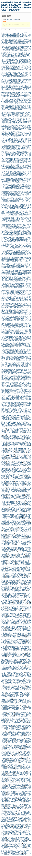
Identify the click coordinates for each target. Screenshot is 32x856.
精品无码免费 (11, 208)
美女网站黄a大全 (17, 290)
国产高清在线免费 (4, 200)
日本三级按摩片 (5, 596)
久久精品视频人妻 (24, 317)
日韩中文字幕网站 (24, 509)
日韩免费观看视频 (5, 517)
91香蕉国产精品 (23, 342)
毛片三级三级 (17, 188)
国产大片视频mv (12, 121)
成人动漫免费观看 (23, 546)
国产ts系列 (21, 764)
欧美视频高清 (18, 712)
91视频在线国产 (21, 492)
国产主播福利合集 (11, 437)
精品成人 (14, 695)
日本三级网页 (12, 333)
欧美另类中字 (12, 248)
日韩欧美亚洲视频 (19, 135)
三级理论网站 (15, 96)
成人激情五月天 (22, 179)
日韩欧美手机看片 (13, 525)
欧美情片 (17, 518)
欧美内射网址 (10, 286)
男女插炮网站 (25, 121)
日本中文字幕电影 (14, 521)
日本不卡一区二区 (22, 245)
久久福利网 (17, 698)
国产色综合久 (18, 487)
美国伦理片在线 (15, 245)
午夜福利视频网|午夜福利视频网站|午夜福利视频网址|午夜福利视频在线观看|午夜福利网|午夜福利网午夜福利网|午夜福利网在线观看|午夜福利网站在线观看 (16, 415)
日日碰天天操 (21, 225)
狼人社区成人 (22, 192)
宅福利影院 (20, 843)
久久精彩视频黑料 (15, 318)
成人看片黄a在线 (18, 587)
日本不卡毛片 (18, 244)
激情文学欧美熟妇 (15, 633)
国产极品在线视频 (9, 452)
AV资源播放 (10, 679)
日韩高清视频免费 (21, 511)
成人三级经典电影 (24, 294)
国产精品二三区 (18, 43)
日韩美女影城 (24, 299)
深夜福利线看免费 (17, 603)
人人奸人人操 (3, 350)
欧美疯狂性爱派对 (21, 508)
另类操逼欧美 (20, 54)
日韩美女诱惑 (18, 681)
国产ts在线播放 (7, 127)
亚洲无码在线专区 (6, 306)
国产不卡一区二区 (15, 604)
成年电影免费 (16, 34)
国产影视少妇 (15, 463)
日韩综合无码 (18, 48)
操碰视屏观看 (19, 353)
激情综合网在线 (16, 538)
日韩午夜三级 (26, 172)
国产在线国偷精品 (13, 102)
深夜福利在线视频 (8, 588)
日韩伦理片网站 (24, 442)
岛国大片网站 (7, 36)
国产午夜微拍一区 (7, 604)
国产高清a (28, 579)
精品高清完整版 (9, 313)
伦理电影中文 (15, 469)
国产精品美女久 (26, 748)
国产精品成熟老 (21, 613)
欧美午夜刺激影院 (19, 727)
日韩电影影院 (14, 838)
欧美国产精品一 (27, 223)
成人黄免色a (8, 518)
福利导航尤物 (28, 243)
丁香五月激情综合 (21, 279)
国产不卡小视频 (6, 666)
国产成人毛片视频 (21, 529)
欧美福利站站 (26, 227)
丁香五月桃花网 (5, 155)
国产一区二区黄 (25, 429)
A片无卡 (3, 601)
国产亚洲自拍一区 (23, 648)
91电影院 (28, 570)
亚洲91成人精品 (5, 186)
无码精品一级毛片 (14, 127)
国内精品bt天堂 (9, 87)
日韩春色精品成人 (6, 438)
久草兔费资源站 (11, 718)
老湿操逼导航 (25, 819)
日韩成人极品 (12, 285)
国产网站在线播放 (6, 138)
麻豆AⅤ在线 (27, 654)
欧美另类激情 (8, 120)
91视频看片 (23, 794)
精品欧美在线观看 (17, 745)
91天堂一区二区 (26, 254)
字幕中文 (4, 515)
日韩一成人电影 (15, 199)
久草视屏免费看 (8, 491)
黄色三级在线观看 (10, 173)
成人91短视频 (12, 853)
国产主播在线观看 (18, 438)
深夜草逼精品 (17, 722)
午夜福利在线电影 (15, 42)
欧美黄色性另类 (24, 92)
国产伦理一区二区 (23, 774)
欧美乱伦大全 (21, 583)
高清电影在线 (7, 628)
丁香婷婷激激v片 (17, 246)
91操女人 (7, 564)
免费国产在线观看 (12, 224)
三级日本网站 (18, 141)
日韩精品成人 (4, 504)
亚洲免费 (23, 563)
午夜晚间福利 (7, 353)
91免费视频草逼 (12, 167)
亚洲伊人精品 (25, 301)
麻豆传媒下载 (28, 306)
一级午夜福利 (25, 165)
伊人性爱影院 (19, 544)
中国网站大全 (21, 274)
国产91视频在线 (16, 207)
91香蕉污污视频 (6, 351)
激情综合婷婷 (5, 235)
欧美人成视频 (23, 226)
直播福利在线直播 (26, 628)
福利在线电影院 (20, 368)
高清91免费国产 (5, 314)
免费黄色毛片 (12, 289)
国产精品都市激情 (15, 120)
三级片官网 (8, 695)
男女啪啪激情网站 (8, 212)
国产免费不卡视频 (6, 287)
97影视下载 (11, 517)
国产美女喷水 (27, 850)
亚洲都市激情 (3, 773)
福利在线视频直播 (22, 40)
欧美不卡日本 (24, 451)
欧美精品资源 (16, 316)
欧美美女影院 (24, 496)
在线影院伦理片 (15, 709)
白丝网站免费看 (16, 153)
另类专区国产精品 (9, 358)
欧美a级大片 (17, 533)
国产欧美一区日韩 (19, 340)
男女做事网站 (3, 742)
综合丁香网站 (19, 41)
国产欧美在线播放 (24, 156)
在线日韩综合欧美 (11, 360)
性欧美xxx (10, 655)
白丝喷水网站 (18, 669)
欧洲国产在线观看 (24, 364)
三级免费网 (20, 837)
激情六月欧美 (3, 101)
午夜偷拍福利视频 (15, 546)
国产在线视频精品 (14, 444)
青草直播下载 (17, 73)
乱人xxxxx (18, 652)
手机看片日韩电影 (22, 521)
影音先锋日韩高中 (20, 738)
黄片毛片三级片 (21, 731)
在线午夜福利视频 (15, 93)
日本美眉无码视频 (17, 299)
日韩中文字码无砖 (22, 154)
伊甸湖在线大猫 (13, 162)
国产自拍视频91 (19, 557)
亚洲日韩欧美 (25, 729)
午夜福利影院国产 (18, 478)
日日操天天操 (17, 515)
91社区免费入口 (13, 616)
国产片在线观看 (6, 635)
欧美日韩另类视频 (22, 177)
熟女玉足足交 (16, 475)
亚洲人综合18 (11, 722)
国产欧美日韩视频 (6, 349)
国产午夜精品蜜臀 (20, 678)
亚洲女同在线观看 (23, 161)
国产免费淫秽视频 (12, 312)
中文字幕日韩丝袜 (22, 171)
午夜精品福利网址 (9, 745)
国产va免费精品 (16, 123)
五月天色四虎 (16, 78)
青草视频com (9, 808)
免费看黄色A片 (9, 156)
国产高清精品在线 (21, 500)
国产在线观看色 (11, 768)
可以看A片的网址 (18, 68)
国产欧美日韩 (18, 333)
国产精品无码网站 (11, 468)
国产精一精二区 (5, 103)
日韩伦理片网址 (20, 825)
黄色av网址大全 (26, 162)
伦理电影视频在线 (15, 600)
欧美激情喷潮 (23, 264)
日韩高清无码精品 (17, 639)
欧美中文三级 (19, 370)
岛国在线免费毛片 (8, 323)
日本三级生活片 (17, 765)
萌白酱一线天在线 (27, 274)
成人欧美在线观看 (26, 725)
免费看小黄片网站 (8, 815)
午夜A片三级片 (7, 790)
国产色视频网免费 (12, 108)
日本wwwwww (16, 445)
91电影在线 (3, 826)
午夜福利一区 (21, 190)
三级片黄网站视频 (10, 310)
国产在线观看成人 (7, 324)
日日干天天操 (19, 232)
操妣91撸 (4, 602)
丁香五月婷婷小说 (21, 234)
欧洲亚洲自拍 (12, 180)
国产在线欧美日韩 (26, 265)
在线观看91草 (19, 472)
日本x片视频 (9, 509)
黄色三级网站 (5, 786)
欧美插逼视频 (7, 616)
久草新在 (21, 475)
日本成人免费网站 (16, 458)
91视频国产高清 (26, 50)
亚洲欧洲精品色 (27, 190)
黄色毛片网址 (22, 140)
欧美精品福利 (11, 329)
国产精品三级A (13, 549)
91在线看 (11, 732)
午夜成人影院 (28, 276)
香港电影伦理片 (16, 47)
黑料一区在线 (12, 111)
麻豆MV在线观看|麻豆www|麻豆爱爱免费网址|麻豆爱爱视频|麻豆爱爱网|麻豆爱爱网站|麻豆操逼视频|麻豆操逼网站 (16, 396)
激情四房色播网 (17, 98)
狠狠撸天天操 (15, 608)
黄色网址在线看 (17, 325)
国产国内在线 (11, 205)
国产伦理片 (16, 736)
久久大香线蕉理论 (19, 89)
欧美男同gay (9, 461)
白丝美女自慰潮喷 (16, 151)
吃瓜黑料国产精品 (9, 123)
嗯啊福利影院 (8, 818)
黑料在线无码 (5, 204)
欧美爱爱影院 (11, 126)
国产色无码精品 (28, 660)
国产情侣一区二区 (23, 779)
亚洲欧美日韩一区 (26, 148)
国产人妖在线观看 (19, 237)
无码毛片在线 (7, 260)
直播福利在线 (15, 267)
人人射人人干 (23, 621)
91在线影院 (17, 718)
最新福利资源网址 (9, 136)
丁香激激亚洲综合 (10, 55)
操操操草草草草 (16, 131)
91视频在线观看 (9, 811)
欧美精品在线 (4, 160)
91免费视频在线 (13, 500)
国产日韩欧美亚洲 (22, 316)
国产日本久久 (26, 237)
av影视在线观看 (8, 344)
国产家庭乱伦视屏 (8, 672)
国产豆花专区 (22, 251)
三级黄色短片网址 (23, 709)
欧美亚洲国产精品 (22, 286)
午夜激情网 (3, 612)
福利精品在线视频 (11, 141)
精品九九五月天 (23, 109)
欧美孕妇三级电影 (27, 155)
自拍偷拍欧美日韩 (27, 531)
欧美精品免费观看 (14, 646)
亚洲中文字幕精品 (5, 128)
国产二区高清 (3, 548)
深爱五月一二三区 (10, 799)
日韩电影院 (21, 740)
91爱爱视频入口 (14, 274)
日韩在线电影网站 (6, 549)
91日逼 (28, 840)
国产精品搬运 (4, 647)
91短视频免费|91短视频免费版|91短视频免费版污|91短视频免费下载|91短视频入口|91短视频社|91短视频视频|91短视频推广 (16, 424)
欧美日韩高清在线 (7, 113)
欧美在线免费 (21, 132)
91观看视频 (13, 649)
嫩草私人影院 (9, 593)
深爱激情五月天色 (11, 821)
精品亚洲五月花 (8, 93)
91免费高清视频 (9, 168)
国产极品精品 (15, 311)
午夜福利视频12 (15, 251)
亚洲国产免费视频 (21, 706)
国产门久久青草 (16, 238)
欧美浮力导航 (9, 492)
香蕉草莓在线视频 (19, 768)
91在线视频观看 (24, 567)
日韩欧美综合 (18, 220)
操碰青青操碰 (18, 114)
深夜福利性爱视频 (27, 100)
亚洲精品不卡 (9, 854)
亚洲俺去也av (14, 551)
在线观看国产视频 (25, 167)
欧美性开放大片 (12, 220)
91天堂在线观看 (27, 324)
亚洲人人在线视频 (6, 292)
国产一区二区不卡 (5, 317)
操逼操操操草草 (28, 330)
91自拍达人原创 (23, 823)
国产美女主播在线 (27, 132)
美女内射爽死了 (16, 833)
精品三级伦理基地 (7, 253)
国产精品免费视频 (16, 365)
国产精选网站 (17, 294)
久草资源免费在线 (26, 448)
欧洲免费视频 (10, 79)
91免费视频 (7, 601)
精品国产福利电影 (22, 105)
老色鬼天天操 (25, 158)
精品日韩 (7, 495)
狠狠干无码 (26, 813)
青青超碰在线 (18, 670)
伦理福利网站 (4, 135)
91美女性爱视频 (27, 206)
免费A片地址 (26, 525)
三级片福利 (23, 465)
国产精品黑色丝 (23, 347)
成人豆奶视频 (26, 844)
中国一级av (23, 536)
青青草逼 (29, 690)
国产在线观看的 (4, 78)
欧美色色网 (27, 635)
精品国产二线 (9, 199)
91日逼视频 (17, 656)
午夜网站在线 (14, 56)
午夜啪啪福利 (17, 707)
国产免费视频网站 (4, 114)
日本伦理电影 (17, 563)
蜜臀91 (23, 785)
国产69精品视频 (25, 178)
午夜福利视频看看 (10, 777)
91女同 (29, 713)
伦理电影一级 (10, 338)
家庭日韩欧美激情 (14, 613)
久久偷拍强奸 (13, 100)
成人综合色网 (14, 324)
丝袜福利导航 (13, 366)
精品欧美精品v (28, 726)
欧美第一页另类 (4, 177)
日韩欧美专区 (9, 465)
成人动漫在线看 (8, 115)
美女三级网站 (17, 319)
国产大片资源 (6, 265)
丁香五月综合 (14, 326)
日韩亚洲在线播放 (9, 662)
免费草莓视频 (12, 729)
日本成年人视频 (23, 632)
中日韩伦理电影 (15, 332)
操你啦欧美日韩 (15, 848)
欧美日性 (11, 632)
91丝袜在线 (27, 698)
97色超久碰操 (25, 661)
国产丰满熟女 (22, 281)
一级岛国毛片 (27, 175)
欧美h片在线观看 (4, 237)
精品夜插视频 (21, 357)
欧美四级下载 (3, 364)
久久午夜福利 (12, 59)
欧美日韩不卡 (27, 764)
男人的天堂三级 (18, 86)
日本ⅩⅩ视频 (25, 430)
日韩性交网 (5, 716)
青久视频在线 (23, 63)
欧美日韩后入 (18, 442)
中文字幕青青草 (10, 550)
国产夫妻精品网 (13, 72)
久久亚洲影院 (17, 329)
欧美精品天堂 (28, 283)
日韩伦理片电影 (10, 264)
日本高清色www (17, 535)
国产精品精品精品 (22, 107)
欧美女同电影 (8, 663)
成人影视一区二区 (7, 132)
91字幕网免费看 (8, 90)
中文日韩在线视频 (9, 527)
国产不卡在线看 (16, 632)
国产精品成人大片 (19, 488)
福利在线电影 (19, 62)
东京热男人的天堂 (23, 689)
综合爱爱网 (27, 432)
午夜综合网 (7, 841)
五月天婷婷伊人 (20, 324)
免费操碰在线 (9, 96)
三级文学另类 (26, 674)
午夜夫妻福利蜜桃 (27, 517)
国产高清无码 (25, 720)
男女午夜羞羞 (7, 263)
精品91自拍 (3, 518)
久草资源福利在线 (20, 735)
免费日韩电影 (26, 640)
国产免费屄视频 (26, 366)
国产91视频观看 (23, 79)
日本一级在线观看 (18, 780)
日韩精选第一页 (5, 520)
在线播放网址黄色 (14, 760)
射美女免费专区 (16, 688)
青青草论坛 (14, 492)
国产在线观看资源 (19, 614)
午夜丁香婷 (17, 556)
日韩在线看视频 (13, 516)
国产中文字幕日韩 (13, 359)
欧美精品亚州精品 (27, 60)
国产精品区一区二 (16, 221)
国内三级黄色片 (6, 557)
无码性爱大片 (26, 841)
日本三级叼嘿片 (11, 681)
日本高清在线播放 (16, 344)
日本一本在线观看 (4, 145)
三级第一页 (23, 570)
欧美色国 (21, 436)
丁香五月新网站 (18, 785)
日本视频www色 (27, 477)
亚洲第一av (13, 850)
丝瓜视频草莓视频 (13, 586)
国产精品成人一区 (22, 362)
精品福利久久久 (19, 149)
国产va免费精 (17, 490)
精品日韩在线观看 (8, 653)
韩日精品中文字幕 (17, 147)
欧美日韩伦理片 (27, 139)
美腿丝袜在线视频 (8, 757)
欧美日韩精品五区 (7, 537)
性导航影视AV (24, 711)
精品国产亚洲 (16, 363)
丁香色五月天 (13, 165)
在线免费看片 (16, 676)
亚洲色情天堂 (17, 126)
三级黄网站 (19, 643)
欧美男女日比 (19, 297)
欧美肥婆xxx (27, 613)
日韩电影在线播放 (21, 330)
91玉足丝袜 (22, 834)
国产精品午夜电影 (10, 101)
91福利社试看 (13, 797)
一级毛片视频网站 (12, 716)
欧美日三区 (24, 438)
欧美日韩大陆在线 (4, 813)
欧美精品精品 (22, 205)
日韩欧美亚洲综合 (4, 632)
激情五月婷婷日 (15, 291)
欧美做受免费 (25, 626)
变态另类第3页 (9, 116)
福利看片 (3, 495)
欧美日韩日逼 (18, 661)
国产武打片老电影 (4, 346)
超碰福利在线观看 (23, 228)
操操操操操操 (6, 285)
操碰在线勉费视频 (24, 87)
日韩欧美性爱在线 (27, 608)
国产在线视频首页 (20, 575)
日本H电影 (21, 444)
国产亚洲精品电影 (19, 160)
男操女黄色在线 (13, 187)
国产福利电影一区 (5, 41)
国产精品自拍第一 (11, 785)
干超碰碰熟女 (13, 178)
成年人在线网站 (22, 142)
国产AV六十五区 (9, 231)
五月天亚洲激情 (12, 711)
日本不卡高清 (6, 807)
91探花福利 (6, 508)
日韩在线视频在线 (11, 814)
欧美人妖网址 (9, 52)
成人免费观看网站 (27, 772)
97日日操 (24, 590)
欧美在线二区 (10, 660)
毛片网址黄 (6, 622)
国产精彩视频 (14, 640)
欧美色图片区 (13, 507)
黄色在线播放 (10, 226)
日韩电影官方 (13, 570)
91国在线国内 (13, 725)
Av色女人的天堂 (16, 219)
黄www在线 (8, 576)
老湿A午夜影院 (27, 805)
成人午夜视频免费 (5, 853)
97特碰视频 (14, 612)
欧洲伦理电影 (23, 566)
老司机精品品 (19, 824)
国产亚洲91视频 (7, 551)
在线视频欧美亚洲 (20, 337)
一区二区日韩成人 (22, 845)
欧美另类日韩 (8, 95)
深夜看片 (15, 726)
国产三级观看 (15, 247)
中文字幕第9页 (16, 281)
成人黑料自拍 (5, 246)
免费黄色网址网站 (24, 718)
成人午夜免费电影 (18, 627)
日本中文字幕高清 (17, 256)
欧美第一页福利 (16, 313)
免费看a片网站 (6, 613)
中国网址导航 (28, 461)
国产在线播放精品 (19, 289)
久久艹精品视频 (25, 256)
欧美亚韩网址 (4, 131)
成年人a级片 (22, 798)
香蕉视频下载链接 (5, 50)
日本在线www (4, 701)
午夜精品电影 (24, 580)
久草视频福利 (25, 627)
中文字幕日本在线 (14, 260)
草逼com (10, 781)
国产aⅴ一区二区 (4, 83)
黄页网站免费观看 (14, 88)
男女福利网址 (12, 669)
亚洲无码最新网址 (16, 690)
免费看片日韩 (5, 343)
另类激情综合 (19, 167)
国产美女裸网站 (22, 296)
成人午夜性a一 (5, 707)
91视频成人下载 (4, 188)
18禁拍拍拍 (13, 529)
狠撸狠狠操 (23, 712)
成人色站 (17, 568)
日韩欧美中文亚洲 (7, 640)
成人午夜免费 (27, 449)
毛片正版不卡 (8, 812)
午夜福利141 (28, 484)
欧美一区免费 (15, 212)
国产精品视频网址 (27, 617)
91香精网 (13, 542)
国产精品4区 (27, 492)
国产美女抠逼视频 (25, 765)
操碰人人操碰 (13, 595)
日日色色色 (9, 463)
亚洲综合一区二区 (16, 303)
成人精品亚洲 (12, 596)
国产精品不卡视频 (9, 34)
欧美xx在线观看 (16, 358)
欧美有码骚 (21, 469)
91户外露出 (23, 745)
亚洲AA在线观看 (17, 713)
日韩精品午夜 (15, 225)
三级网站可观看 (5, 694)
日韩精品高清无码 (26, 331)
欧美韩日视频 (20, 50)
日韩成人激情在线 (4, 729)
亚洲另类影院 (12, 455)
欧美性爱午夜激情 (22, 612)
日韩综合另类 (6, 85)
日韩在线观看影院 (23, 591)
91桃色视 (12, 487)
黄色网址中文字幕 (9, 238)
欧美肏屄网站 (19, 165)
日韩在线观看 (18, 322)
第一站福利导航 (4, 554)
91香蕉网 (21, 696)
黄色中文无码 (9, 476)
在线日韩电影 (11, 319)
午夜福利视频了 (16, 636)
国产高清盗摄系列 (21, 778)
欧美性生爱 (5, 771)
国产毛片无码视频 (15, 734)
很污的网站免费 (17, 264)
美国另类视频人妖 (23, 151)
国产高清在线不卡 (4, 193)
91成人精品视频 (19, 462)
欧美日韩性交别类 (4, 81)
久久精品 (22, 815)
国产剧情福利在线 (25, 86)
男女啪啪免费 (23, 213)
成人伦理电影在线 (11, 568)
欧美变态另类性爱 (9, 650)
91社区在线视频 (17, 747)
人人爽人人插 (21, 96)
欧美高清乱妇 (16, 217)
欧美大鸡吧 (29, 683)
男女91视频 (22, 808)
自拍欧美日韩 (14, 122)
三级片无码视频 (4, 848)
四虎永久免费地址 (21, 680)
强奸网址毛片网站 (4, 558)
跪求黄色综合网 (9, 482)
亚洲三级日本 (8, 683)
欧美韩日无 (21, 608)
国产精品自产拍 (28, 600)
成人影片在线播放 (23, 303)
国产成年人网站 (24, 814)
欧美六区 (24, 472)
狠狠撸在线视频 (8, 250)
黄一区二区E (4, 609)
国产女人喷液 (27, 233)
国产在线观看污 (8, 129)
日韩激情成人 (27, 607)
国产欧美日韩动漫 (27, 464)
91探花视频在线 (23, 329)
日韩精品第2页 (19, 300)
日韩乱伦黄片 (9, 612)
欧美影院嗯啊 (11, 39)
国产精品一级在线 (13, 279)
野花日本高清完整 (7, 477)
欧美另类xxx (17, 467)
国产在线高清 (26, 368)
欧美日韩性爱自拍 (23, 606)
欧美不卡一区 (10, 553)
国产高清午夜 (4, 360)
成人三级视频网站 (7, 154)
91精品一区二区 (10, 448)
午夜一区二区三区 (20, 235)
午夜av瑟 (18, 851)
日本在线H (7, 780)
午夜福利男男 (10, 53)
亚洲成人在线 (13, 575)
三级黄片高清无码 (26, 530)
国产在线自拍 (16, 107)
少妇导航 (7, 680)
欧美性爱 (12, 780)
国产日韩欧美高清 (16, 250)
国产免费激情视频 (22, 431)
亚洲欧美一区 (10, 759)
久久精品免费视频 (26, 145)
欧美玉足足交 (7, 481)
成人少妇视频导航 (21, 80)
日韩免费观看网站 (20, 204)
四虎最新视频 (25, 56)
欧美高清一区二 (11, 278)
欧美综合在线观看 (4, 224)
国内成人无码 (16, 164)
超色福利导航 (26, 212)
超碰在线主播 (28, 575)
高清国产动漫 (18, 558)
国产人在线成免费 (16, 323)
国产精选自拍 (23, 214)
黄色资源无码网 (27, 345)
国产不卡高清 (3, 463)
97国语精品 (19, 725)
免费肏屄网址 (14, 90)
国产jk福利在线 (25, 174)
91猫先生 (19, 570)
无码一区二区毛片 (14, 601)
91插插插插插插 (26, 564)
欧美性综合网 (11, 343)
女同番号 (25, 507)
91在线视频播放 (8, 296)
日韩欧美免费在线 (10, 590)
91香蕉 (17, 554)
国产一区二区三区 (11, 554)
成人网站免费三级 (18, 626)
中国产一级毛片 (16, 795)
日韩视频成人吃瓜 (17, 794)
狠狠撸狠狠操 (9, 332)
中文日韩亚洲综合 (26, 478)
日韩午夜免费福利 (20, 635)
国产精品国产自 (12, 337)
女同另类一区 (6, 223)
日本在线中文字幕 (12, 428)
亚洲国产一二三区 (26, 702)
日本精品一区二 (21, 804)
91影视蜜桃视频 (23, 483)
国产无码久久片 (13, 330)
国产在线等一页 (4, 442)
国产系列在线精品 (10, 371)
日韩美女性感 (5, 678)
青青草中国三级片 (27, 673)
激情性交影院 (8, 122)
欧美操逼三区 (23, 219)
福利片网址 (9, 792)
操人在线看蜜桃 (11, 556)
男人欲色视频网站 (12, 191)
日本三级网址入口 (10, 764)
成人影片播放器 (9, 648)
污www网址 (17, 752)
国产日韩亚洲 (25, 248)
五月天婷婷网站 (5, 99)
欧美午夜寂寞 (23, 721)
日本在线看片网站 (20, 741)
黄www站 (25, 587)
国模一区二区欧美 (8, 211)
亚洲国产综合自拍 (18, 448)
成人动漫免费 (7, 501)
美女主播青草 (17, 630)
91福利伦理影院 (25, 459)
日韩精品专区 (28, 495)
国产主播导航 (26, 94)
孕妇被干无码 (12, 544)
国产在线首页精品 (4, 205)
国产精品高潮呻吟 (23, 831)
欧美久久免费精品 (8, 365)
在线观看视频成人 (24, 467)
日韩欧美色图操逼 (17, 55)
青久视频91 (19, 446)
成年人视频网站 (7, 230)
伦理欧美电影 (13, 62)
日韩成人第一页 (13, 531)
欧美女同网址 (7, 298)
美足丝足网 (7, 443)
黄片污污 (11, 830)
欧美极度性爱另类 (17, 662)
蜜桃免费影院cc (24, 118)
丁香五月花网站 (23, 101)
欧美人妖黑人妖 (12, 351)
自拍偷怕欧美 (14, 742)
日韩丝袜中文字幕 (10, 256)
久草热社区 (27, 616)
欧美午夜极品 (3, 192)
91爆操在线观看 (15, 142)
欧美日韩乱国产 (8, 293)
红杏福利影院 (13, 304)
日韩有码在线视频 (22, 771)
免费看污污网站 (26, 649)
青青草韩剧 (17, 615)
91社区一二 (15, 482)
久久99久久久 (21, 790)
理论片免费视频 (10, 609)
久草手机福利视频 (27, 557)
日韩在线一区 (15, 52)
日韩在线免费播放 (12, 149)
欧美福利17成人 (11, 214)
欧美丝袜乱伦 (22, 350)
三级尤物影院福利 (22, 291)
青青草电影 (11, 698)
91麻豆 (15, 843)
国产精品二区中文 (23, 344)
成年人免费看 (12, 472)
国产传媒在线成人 (25, 782)
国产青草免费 (14, 301)
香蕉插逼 (10, 848)
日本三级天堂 (9, 228)
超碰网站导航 (7, 100)
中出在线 (18, 510)
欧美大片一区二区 (13, 680)
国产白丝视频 (4, 141)
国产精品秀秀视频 (13, 169)
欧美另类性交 (6, 497)
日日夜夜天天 (17, 205)
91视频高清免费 (4, 755)
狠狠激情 (17, 715)
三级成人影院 (20, 292)
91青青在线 (21, 699)
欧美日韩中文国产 (26, 224)
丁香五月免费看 (6, 575)
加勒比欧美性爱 (5, 65)
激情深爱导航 (28, 52)
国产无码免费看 (9, 362)
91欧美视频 (9, 582)
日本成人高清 (7, 827)
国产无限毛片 (16, 53)
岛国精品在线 (6, 158)
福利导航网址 (6, 772)
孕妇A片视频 (24, 757)
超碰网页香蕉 (9, 134)
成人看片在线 (23, 371)
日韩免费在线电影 (23, 75)
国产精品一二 (22, 184)
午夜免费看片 (19, 240)
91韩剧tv (10, 771)
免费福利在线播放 (11, 66)
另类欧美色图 (17, 769)
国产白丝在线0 (11, 299)
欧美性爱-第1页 (18, 35)
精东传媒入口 (12, 739)
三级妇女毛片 (26, 837)
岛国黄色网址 (22, 57)
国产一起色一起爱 (15, 171)
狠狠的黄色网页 (23, 642)
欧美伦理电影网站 (21, 102)
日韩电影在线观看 (13, 520)
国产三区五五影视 (18, 210)
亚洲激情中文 (12, 152)
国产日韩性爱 (15, 116)
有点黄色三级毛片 (17, 213)
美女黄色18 (13, 464)
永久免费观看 (25, 314)
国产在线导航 (20, 449)
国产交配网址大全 (9, 259)
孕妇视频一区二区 (11, 741)
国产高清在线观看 (19, 152)
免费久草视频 (13, 300)
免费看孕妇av (6, 623)
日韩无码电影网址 (15, 436)
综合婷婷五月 (28, 815)
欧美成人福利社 (6, 111)
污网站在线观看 (4, 805)
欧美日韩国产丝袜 (21, 276)
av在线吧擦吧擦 (8, 112)
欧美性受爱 (28, 792)
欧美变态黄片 (21, 212)
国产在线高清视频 (5, 35)
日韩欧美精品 (28, 198)
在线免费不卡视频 (6, 700)
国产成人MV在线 (4, 338)
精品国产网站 (14, 119)
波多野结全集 (10, 153)
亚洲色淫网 (25, 727)
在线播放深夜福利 (10, 350)
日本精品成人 (28, 680)
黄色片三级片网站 (22, 594)
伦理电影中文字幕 (17, 791)
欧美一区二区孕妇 (9, 281)
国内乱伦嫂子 (12, 85)
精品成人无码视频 (24, 261)
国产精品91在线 (6, 125)
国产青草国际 (5, 43)
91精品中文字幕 (21, 336)
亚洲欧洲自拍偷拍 (16, 815)
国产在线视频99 (16, 161)
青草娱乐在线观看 (10, 535)
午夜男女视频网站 (5, 322)
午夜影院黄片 (21, 723)
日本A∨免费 (3, 580)
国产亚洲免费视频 (10, 629)
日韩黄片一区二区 (13, 280)
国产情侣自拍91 (21, 516)
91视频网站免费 (6, 797)
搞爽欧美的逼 (15, 45)
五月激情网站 (28, 563)
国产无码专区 (28, 827)
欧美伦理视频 (5, 312)
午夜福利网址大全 (4, 446)
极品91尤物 (17, 485)
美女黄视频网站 (14, 489)
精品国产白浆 (22, 751)
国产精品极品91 (24, 457)
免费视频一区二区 (6, 283)
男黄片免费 (9, 475)
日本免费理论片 (19, 793)
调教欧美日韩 (19, 257)
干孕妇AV (29, 747)
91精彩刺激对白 (8, 82)
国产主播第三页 (21, 703)
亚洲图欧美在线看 (12, 441)
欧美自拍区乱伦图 (7, 657)
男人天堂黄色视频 (7, 274)
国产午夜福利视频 (6, 165)
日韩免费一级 (14, 352)
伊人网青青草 (23, 840)
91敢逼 (3, 528)
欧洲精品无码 (12, 265)
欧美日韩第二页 (14, 115)
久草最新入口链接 (12, 235)
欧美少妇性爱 (19, 351)
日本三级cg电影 (15, 484)
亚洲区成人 (27, 529)
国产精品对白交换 (8, 800)
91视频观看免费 (11, 200)
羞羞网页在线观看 (18, 331)
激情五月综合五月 (14, 641)
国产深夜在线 (5, 197)
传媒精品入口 (14, 60)
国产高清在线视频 (19, 191)
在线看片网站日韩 (17, 201)
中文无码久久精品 (11, 534)
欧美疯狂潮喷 (8, 489)
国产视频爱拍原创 (11, 536)
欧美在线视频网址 (26, 182)
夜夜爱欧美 (4, 761)
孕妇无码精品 (17, 278)
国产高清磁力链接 (5, 462)
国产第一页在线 (15, 159)
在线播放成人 (7, 345)
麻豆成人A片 (20, 775)
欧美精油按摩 (3, 505)
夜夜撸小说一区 (16, 61)
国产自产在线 (20, 525)
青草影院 (4, 550)
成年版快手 (5, 735)
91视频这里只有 (6, 102)
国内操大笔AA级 (4, 66)
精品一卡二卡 (25, 340)
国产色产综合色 (7, 72)
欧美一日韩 (7, 594)
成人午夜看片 (22, 195)
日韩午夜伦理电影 (27, 462)
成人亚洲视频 (22, 159)
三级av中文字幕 (25, 210)
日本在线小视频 (19, 844)
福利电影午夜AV (12, 314)
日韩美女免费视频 (20, 839)
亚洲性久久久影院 (20, 514)
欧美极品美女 (20, 169)
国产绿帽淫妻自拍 (23, 61)
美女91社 (19, 711)
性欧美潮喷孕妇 (13, 668)
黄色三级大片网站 (11, 805)
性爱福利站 (12, 628)
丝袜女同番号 (24, 35)
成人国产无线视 (16, 307)
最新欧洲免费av (24, 325)
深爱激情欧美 (3, 494)
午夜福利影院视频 (12, 46)
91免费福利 (3, 465)
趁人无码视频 (25, 89)
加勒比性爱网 (18, 85)
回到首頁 (17, 19)
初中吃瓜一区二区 (26, 502)
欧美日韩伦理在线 (19, 197)
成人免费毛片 (26, 280)
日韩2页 (7, 626)
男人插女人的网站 (25, 304)
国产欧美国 (5, 702)
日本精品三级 (3, 553)
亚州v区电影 (11, 619)
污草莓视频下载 (21, 520)
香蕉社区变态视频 (12, 145)
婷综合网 (20, 835)
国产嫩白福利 (3, 199)
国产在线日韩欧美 (14, 190)
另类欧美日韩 (12, 824)
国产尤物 (29, 560)
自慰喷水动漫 (20, 470)
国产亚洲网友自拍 (23, 211)
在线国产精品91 (21, 586)
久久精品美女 (23, 577)
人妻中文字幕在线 (9, 688)
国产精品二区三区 (12, 155)
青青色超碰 (4, 679)
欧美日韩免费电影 (16, 211)
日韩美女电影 (3, 478)
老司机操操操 (25, 59)
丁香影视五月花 (17, 83)
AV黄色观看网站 (9, 540)
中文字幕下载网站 (4, 244)
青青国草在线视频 (11, 146)
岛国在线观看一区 (12, 346)
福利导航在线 (13, 353)
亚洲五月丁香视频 (12, 738)
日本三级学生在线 (25, 781)
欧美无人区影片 (5, 525)
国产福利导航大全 (4, 541)
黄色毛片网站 (4, 720)
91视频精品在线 (19, 186)
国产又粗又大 (10, 845)
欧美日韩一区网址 (13, 495)
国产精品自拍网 (24, 802)
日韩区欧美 (12, 746)
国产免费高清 (20, 254)
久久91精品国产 (19, 366)
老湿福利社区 (14, 754)
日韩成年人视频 (20, 172)
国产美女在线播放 (8, 336)
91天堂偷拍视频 (17, 173)
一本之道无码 (22, 241)
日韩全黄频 (13, 801)
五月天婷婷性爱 (10, 75)
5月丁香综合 (10, 765)
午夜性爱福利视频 (13, 172)
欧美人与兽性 (4, 363)
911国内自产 (19, 441)
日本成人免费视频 (10, 201)
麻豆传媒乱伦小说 (16, 781)
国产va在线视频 (9, 207)
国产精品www (13, 501)
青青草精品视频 (27, 125)
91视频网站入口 (12, 497)
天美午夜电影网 (10, 819)
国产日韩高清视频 (4, 149)
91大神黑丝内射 (7, 88)
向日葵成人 (23, 766)
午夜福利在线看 (8, 690)
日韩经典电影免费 (21, 599)
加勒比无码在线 (25, 55)
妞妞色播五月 (16, 834)
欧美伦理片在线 (21, 267)
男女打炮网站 (19, 610)
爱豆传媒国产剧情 (17, 355)
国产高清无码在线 (22, 168)
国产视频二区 (9, 357)
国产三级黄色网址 (4, 319)
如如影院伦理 (16, 452)
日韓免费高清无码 (25, 114)
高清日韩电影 (3, 266)
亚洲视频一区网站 (19, 617)
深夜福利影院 (8, 352)
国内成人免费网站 (6, 243)
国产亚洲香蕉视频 (21, 666)
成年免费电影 (7, 487)
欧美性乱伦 (12, 557)
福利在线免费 (3, 357)
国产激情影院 (16, 650)
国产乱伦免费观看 (16, 156)
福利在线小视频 (21, 495)
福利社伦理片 (11, 334)
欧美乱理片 (26, 775)
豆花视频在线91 (11, 442)
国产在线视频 (22, 484)
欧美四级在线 (22, 74)
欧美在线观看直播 (26, 272)
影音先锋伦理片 (23, 490)
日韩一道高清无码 (27, 700)
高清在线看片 (26, 843)
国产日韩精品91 (4, 284)
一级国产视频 (10, 823)
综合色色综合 (9, 826)
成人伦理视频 (19, 263)
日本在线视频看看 (16, 342)
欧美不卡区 (27, 650)
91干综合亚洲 (19, 702)
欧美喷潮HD (23, 485)
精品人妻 (25, 597)
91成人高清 (13, 547)
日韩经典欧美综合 (13, 125)
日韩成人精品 (28, 192)
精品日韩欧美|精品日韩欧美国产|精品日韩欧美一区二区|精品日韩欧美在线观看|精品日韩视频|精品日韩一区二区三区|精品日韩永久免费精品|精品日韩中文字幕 (16, 388)
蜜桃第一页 (27, 778)
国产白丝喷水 (17, 270)
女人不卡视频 (10, 284)
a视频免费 (24, 824)
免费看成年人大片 (8, 179)
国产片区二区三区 (21, 311)
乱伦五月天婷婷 (22, 755)
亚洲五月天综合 (8, 45)
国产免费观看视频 (14, 788)
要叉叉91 (20, 479)
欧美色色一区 (13, 597)
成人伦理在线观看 (18, 590)
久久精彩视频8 (28, 356)
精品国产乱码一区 (8, 251)
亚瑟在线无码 (20, 352)
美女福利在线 (18, 67)
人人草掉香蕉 (3, 276)
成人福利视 (3, 576)
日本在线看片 (11, 210)
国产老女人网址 (10, 752)
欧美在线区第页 (4, 286)
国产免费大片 (13, 514)
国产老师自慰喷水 (17, 338)
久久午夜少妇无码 (5, 139)
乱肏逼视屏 (25, 528)
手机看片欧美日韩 (10, 57)
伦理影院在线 (6, 758)
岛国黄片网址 (27, 428)
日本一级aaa (23, 630)
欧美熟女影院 (11, 70)
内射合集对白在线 (23, 136)
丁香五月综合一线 (17, 567)
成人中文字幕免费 (27, 235)
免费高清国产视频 (4, 817)
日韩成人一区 (12, 828)
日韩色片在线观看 (20, 728)
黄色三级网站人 (25, 246)
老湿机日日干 (17, 214)
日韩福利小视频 (6, 512)
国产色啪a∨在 (11, 714)
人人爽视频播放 (15, 179)
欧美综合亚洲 (23, 615)
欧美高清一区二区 (23, 323)
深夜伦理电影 (3, 156)
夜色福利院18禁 (7, 232)
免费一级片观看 (11, 450)
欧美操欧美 (19, 528)
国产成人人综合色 (14, 283)
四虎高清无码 (8, 529)
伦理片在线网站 (13, 372)
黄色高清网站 (24, 290)
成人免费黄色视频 (11, 652)
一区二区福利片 (10, 241)
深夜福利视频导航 (12, 65)
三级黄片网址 (7, 597)
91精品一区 (17, 840)
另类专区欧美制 (9, 574)
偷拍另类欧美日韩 (22, 760)
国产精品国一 (10, 219)
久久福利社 (21, 676)
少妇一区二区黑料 (16, 87)
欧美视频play (6, 599)
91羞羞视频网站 (11, 48)
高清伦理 (20, 655)
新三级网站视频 (14, 234)
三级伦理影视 (6, 654)
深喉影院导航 (24, 252)
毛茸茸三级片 (11, 490)
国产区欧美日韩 (19, 314)
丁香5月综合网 (21, 767)
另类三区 (9, 838)
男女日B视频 (11, 748)
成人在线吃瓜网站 (15, 129)
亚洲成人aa (11, 736)
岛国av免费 (22, 515)
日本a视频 (6, 643)
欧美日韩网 (5, 581)
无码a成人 (10, 833)
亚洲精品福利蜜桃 (25, 194)
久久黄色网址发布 (13, 158)
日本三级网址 (24, 85)
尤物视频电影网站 (19, 248)
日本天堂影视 (13, 257)
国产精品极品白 (25, 297)
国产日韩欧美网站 (10, 747)
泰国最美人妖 (10, 794)
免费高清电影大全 (6, 521)
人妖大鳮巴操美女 (25, 732)
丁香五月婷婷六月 (9, 498)
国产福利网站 (5, 370)
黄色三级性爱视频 (8, 311)
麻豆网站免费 (26, 186)
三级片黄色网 (8, 733)
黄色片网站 (16, 701)
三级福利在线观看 (7, 301)
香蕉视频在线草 (21, 719)
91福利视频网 (28, 551)
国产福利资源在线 (21, 37)
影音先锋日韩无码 (12, 735)
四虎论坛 (17, 450)
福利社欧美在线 (13, 349)
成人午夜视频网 (26, 292)
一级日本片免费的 (5, 692)
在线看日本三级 (28, 818)
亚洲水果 (8, 503)
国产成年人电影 (22, 134)
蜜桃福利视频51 (10, 188)
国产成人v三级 (9, 192)
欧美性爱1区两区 (24, 258)
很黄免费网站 (15, 771)
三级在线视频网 (12, 839)
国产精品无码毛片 (6, 444)
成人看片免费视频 (13, 268)
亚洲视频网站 (18, 273)
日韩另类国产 (22, 34)
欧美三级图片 (15, 37)
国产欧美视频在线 (18, 39)
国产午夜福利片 (12, 297)
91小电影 (20, 530)
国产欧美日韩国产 (11, 496)
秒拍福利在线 (9, 266)
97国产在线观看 (18, 146)
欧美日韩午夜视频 (24, 746)
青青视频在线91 (4, 556)
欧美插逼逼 (20, 640)
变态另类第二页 (19, 853)
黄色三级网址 (3, 496)
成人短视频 (17, 746)
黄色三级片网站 (14, 818)
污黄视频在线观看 (25, 146)
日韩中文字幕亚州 (21, 187)
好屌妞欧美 (4, 768)
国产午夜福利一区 (10, 73)
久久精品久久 (5, 240)
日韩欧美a (14, 778)
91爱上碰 (8, 731)
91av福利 (17, 606)
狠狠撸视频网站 (5, 39)
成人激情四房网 (10, 515)
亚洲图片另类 (20, 597)
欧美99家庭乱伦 (9, 147)
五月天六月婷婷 (7, 178)
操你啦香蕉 (12, 623)
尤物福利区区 (22, 266)
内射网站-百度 (5, 732)
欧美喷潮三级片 (13, 522)
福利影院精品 (18, 252)
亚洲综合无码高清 (21, 283)
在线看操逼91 (24, 571)
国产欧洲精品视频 (14, 443)
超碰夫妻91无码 (22, 42)
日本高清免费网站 (6, 667)
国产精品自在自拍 (23, 319)
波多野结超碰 (28, 69)
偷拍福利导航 (11, 174)
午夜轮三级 (21, 494)
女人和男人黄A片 (23, 221)
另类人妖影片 (24, 338)
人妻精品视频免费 (18, 758)
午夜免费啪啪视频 (9, 637)
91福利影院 (10, 603)
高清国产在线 (24, 541)
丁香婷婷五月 (8, 49)
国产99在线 (26, 839)
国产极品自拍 (11, 103)
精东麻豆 (7, 746)
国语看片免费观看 (18, 343)
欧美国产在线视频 (16, 195)
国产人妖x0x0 (22, 715)
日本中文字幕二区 (6, 94)
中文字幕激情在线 (12, 240)
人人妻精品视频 (11, 43)
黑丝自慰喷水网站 (6, 227)
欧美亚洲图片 (3, 207)
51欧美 (27, 508)
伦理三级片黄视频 (21, 127)
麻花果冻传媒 (13, 36)
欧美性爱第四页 (15, 134)
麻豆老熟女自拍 (24, 759)
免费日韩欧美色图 (19, 59)
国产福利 (12, 502)
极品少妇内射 (5, 118)
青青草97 (23, 753)
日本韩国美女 (10, 363)
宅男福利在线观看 (11, 645)
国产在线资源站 (20, 280)
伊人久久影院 (28, 847)
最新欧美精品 (9, 225)
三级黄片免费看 (27, 555)
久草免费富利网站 (14, 503)
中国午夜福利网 (16, 811)
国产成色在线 (23, 744)
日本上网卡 (27, 487)
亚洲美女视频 (26, 54)
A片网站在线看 (21, 522)
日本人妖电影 (9, 431)
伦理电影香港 (22, 332)
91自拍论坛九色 (4, 569)
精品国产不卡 (23, 305)
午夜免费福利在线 (15, 576)
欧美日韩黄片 (17, 184)
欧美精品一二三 (18, 81)
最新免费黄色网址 (4, 340)
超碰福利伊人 (20, 56)
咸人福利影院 (25, 446)
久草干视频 (15, 659)
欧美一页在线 (13, 787)
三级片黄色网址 (13, 148)
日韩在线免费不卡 (23, 701)
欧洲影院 (9, 742)
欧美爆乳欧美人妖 (20, 523)
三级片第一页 (19, 218)
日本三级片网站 (24, 807)
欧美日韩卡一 (15, 543)
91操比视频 (7, 641)
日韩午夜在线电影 (10, 430)
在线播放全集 (4, 299)
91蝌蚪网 (26, 523)
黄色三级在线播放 (17, 63)
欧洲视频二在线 (13, 182)
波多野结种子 (9, 195)
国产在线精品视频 (23, 259)
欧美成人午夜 (28, 719)
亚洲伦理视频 (27, 647)
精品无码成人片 (17, 609)
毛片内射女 (12, 700)
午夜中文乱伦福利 (24, 458)
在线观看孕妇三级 (10, 524)
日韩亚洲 (19, 787)
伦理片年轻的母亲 (24, 534)
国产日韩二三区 (6, 152)
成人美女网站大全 (9, 642)
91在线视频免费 (14, 477)
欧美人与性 (24, 468)
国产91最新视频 (5, 832)
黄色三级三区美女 (6, 80)
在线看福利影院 (4, 523)
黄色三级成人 (4, 214)
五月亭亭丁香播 (14, 113)
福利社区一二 (28, 266)
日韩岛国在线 (19, 215)
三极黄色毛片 (17, 541)
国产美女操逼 (27, 199)
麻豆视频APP (23, 848)
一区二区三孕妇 (28, 790)
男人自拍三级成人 (16, 792)
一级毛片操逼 (8, 368)
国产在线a (22, 698)
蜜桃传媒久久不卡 (8, 665)
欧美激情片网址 (4, 655)
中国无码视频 (6, 169)
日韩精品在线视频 (27, 337)
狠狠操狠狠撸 (13, 635)
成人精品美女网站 (18, 550)
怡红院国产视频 (20, 549)
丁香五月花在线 (23, 752)
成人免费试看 (9, 699)
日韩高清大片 (22, 82)
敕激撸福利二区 (26, 152)
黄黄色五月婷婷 (12, 215)
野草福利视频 (17, 580)
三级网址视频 (9, 674)
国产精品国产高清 (4, 181)
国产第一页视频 (11, 261)
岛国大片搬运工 (25, 550)
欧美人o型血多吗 (20, 223)
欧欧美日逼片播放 (9, 561)
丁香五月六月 (6, 215)
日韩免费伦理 (24, 639)
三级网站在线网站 (6, 740)
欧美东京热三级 (7, 162)
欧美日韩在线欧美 (17, 226)
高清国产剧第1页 (13, 54)
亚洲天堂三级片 (26, 193)
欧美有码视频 (7, 198)
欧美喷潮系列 (3, 615)
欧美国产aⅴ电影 (17, 103)
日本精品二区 (19, 620)
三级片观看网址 (18, 66)
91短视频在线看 (20, 125)
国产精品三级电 (22, 518)
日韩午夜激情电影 (21, 356)
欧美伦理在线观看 (17, 310)
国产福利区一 (17, 505)
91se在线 (21, 674)
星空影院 (5, 712)
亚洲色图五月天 (26, 119)
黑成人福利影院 (17, 208)
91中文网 (27, 533)
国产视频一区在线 (22, 826)
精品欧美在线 (21, 115)
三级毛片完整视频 (22, 443)
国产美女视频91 (25, 99)
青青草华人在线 (20, 850)
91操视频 (18, 739)
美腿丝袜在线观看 (15, 852)
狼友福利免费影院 (8, 74)
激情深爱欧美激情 (21, 198)
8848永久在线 (16, 642)
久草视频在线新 (10, 83)
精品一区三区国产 (5, 268)
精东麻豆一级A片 (17, 685)
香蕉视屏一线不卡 (13, 511)
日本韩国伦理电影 (25, 39)
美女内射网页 (22, 217)
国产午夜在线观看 (25, 351)
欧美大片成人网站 (11, 656)
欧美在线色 (8, 449)
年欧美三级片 (15, 432)
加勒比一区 (4, 459)
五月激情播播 (23, 795)
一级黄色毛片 (23, 365)
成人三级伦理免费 (20, 100)
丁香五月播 (3, 449)
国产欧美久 (21, 600)
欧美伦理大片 (20, 754)
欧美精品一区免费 (14, 345)
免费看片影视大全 (21, 372)
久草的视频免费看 (26, 144)
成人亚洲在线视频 (20, 206)
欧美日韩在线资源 (8, 303)
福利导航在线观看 (16, 305)
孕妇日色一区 (18, 261)
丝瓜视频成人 (15, 357)
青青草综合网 (15, 276)
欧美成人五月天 (17, 371)
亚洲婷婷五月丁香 (5, 685)
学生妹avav (11, 634)
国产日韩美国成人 (13, 185)
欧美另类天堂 (7, 339)
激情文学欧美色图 (10, 92)
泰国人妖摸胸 (15, 271)
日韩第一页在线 (23, 126)
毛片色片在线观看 (16, 808)
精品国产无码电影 (21, 260)
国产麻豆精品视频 (22, 659)
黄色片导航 (3, 574)
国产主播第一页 (8, 151)
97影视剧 (5, 562)
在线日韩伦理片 (22, 693)
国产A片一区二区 (5, 220)
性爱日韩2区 (17, 828)
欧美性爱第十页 (21, 116)
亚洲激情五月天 (28, 735)
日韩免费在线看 (11, 456)
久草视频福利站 (25, 62)
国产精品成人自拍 (16, 491)
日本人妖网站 (23, 98)
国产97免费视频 (25, 558)
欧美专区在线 (20, 90)
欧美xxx (10, 709)
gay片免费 (17, 619)
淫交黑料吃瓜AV (11, 340)
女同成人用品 (24, 128)
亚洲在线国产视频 (18, 429)
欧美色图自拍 (3, 37)
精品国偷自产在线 (9, 258)
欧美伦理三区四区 (24, 739)
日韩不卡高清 (18, 675)
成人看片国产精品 (21, 306)
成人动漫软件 (16, 689)
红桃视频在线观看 (6, 514)
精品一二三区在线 (6, 646)
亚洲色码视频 (10, 131)
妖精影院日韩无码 (21, 69)
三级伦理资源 (26, 115)
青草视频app (18, 596)
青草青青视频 (9, 37)
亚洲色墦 (5, 752)
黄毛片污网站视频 (16, 665)
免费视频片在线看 (10, 290)
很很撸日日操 (20, 162)
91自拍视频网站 (19, 121)
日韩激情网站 (25, 68)
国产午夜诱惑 (15, 336)
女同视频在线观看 (27, 623)
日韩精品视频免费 (12, 181)
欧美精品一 (29, 610)
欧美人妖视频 (28, 547)
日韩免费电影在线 (7, 600)
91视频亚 (6, 610)
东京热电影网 (18, 317)
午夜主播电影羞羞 (9, 107)
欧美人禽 (7, 782)
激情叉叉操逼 (8, 42)
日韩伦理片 (13, 851)
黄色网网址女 (15, 582)
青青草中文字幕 (6, 185)
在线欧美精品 (10, 78)
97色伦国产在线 (7, 372)
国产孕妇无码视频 (17, 637)
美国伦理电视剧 (20, 716)
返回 (11, 19)
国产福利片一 (4, 79)
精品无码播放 (24, 208)
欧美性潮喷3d (14, 703)
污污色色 (27, 604)
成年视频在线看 (25, 681)
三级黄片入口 (8, 69)
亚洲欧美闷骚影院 (22, 788)
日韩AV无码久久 (5, 270)
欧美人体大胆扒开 (8, 432)
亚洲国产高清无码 (19, 581)
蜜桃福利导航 (16, 699)
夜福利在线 (14, 708)
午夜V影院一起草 (13, 573)
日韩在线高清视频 (4, 781)
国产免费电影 (16, 40)
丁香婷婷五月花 (11, 99)
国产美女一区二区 (8, 342)
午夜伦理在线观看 (11, 160)
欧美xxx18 (16, 799)
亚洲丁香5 (15, 540)
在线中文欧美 (21, 271)
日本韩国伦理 (22, 619)
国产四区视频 (10, 701)
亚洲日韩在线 (10, 720)
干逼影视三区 (25, 169)
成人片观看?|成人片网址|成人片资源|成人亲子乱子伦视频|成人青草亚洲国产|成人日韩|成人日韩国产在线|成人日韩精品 (16, 391)
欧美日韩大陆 (23, 67)
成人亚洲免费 (28, 820)
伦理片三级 (24, 687)
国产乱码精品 (28, 260)
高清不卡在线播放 (25, 434)
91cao (20, 537)
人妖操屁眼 (11, 624)
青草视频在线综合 (26, 832)
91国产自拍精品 (10, 563)
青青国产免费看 (10, 494)
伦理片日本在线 (26, 160)
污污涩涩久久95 (11, 761)
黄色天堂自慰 (14, 356)
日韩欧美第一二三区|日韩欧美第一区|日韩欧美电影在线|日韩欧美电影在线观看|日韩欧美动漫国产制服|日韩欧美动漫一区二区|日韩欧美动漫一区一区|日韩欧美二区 (16, 394)
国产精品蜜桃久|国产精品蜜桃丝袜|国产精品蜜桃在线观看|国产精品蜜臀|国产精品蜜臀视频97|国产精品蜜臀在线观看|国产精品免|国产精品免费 (16, 405)
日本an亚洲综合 (7, 846)
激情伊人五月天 (14, 95)
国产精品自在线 (13, 339)
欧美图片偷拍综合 (20, 801)
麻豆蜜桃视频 (22, 199)
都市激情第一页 (21, 551)
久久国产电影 (13, 263)
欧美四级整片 (20, 497)
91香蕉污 (29, 752)
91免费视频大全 (16, 744)
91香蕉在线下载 (28, 703)
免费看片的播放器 (15, 831)
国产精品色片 (5, 294)
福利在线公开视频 (6, 54)
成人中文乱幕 (23, 83)
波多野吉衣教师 (14, 69)
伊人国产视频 (19, 312)
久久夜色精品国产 (11, 135)
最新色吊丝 (27, 586)
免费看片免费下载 (12, 813)
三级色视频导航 (4, 272)
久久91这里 (16, 524)
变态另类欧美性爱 (11, 793)
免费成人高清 (19, 230)
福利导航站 (11, 772)
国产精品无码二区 (14, 198)
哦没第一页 (26, 696)
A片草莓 (24, 777)
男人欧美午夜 (10, 791)
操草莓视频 (20, 838)
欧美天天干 (20, 540)
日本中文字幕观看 (14, 309)
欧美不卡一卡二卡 (22, 588)
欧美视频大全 (17, 714)
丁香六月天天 (25, 352)
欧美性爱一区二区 (12, 370)
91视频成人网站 (8, 166)
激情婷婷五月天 (16, 621)
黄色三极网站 (12, 89)
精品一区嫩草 (11, 294)
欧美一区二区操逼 (22, 164)
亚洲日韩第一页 (15, 774)
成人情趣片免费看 (16, 228)
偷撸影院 (19, 782)
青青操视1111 (17, 561)
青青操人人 (11, 451)
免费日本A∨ (24, 675)
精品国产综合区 (26, 200)
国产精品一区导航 (22, 88)
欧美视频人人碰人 (24, 491)
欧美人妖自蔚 (28, 318)
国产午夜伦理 (16, 105)
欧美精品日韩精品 (21, 584)
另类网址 (11, 795)
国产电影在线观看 (13, 50)
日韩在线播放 (15, 655)
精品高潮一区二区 (14, 731)
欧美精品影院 (9, 61)
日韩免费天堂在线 (18, 748)
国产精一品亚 (7, 531)
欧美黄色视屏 (12, 670)
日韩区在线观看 (5, 767)
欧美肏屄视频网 (6, 516)
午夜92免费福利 (11, 197)
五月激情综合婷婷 (16, 682)
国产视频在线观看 (4, 261)
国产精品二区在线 (17, 194)
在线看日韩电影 (6, 248)
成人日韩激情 (12, 252)
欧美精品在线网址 (27, 46)
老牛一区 (11, 483)
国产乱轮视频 (6, 544)
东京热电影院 (19, 628)
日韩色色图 (6, 670)
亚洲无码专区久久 (6, 239)
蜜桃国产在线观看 (6, 76)
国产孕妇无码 (7, 62)
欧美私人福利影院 (12, 206)
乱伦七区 (18, 569)
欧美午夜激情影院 (13, 654)
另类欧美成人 (28, 568)
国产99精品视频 (22, 318)
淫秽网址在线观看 (12, 678)
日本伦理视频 (18, 496)
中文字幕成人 (15, 672)
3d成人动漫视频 (24, 173)
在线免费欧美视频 (23, 799)
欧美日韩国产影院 (17, 574)
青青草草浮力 (4, 821)
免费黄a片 (22, 445)
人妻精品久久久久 (17, 133)
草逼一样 (23, 512)
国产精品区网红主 (15, 49)
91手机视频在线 (18, 729)
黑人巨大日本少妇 (11, 762)
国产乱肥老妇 (8, 175)
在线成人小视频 (15, 320)
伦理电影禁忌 (23, 736)
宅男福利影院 (17, 109)
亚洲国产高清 (24, 220)
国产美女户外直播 (26, 285)
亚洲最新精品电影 (8, 726)
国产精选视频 (8, 119)
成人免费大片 (5, 174)
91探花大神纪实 (16, 553)
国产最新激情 (8, 234)
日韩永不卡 (15, 845)
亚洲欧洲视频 (9, 804)
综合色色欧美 (20, 326)
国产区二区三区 (20, 94)
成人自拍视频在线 (18, 369)
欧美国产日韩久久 (26, 749)
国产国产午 (10, 744)
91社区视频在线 (22, 231)
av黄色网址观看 (16, 284)
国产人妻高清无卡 (25, 215)
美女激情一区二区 (8, 221)
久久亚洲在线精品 (5, 167)
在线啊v (18, 512)
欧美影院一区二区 (18, 430)
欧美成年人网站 (27, 36)
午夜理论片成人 (24, 669)
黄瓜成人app (26, 716)
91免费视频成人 (10, 369)
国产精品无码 (27, 187)
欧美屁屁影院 (26, 225)
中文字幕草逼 (28, 728)
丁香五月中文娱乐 (17, 720)
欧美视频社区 (15, 588)
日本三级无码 (9, 602)
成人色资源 (20, 742)
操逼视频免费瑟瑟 (24, 538)
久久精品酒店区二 (27, 474)
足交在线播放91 (8, 60)
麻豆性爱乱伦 (26, 758)
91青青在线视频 (19, 435)
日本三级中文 (4, 673)
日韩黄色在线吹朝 (17, 732)
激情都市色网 (25, 43)
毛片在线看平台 (27, 76)
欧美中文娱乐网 (7, 547)
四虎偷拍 (10, 686)
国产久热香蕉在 (7, 734)
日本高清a (16, 693)
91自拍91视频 (23, 579)
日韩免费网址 (24, 574)
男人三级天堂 (14, 254)
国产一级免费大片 (11, 560)
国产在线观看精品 (5, 337)
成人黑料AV (3, 791)
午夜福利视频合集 (25, 791)
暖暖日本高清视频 (6, 719)
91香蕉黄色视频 (12, 41)
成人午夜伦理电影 (10, 109)
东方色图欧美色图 (9, 217)
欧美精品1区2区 (14, 657)
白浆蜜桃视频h (5, 46)
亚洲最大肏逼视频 (21, 847)
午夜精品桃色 (28, 808)
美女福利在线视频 (20, 36)
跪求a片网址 (17, 571)
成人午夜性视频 (23, 307)
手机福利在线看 (17, 92)
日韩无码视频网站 (6, 668)
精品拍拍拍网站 (4, 53)
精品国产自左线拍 (16, 112)
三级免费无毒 (7, 583)
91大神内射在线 (12, 218)
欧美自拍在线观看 (11, 555)
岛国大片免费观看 (25, 535)
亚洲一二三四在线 (22, 293)
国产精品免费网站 (21, 185)
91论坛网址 (15, 527)
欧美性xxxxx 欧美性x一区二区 (17, 812)
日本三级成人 (17, 721)
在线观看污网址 (11, 244)
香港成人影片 (24, 81)
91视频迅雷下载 (19, 145)
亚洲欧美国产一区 (4, 839)
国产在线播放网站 (18, 174)
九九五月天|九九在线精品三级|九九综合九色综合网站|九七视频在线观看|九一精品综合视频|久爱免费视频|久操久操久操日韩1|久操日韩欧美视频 (16, 385)
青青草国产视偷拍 (15, 175)
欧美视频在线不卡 (15, 537)
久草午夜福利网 (18, 634)
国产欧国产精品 (20, 726)
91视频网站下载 (8, 566)
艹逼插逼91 (28, 630)
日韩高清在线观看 (4, 624)
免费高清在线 (5, 329)
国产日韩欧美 (16, 751)
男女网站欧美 (11, 429)
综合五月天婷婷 (10, 505)
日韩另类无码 (3, 325)
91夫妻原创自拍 (28, 113)
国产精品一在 (8, 318)
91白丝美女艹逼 (7, 257)
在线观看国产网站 (14, 298)
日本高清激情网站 (7, 852)
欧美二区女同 (8, 327)
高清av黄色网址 (27, 271)
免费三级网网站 (28, 672)
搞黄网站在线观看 (24, 355)
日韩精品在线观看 (16, 577)
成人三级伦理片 (12, 702)
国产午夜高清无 (26, 773)
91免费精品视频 (8, 682)
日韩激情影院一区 (17, 459)
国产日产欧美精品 (7, 607)
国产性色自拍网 (24, 454)
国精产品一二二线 (11, 485)
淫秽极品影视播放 (18, 272)
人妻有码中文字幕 (19, 111)
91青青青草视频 (6, 289)
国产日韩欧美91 (22, 452)
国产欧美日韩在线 (12, 193)
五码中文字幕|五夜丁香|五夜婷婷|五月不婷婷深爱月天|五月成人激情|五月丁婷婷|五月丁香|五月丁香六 (16, 403)
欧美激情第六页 (19, 346)
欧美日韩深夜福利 (16, 461)
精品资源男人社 (25, 181)
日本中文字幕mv (21, 503)
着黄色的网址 (19, 304)
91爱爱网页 (14, 474)
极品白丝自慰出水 (4, 126)
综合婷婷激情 (3, 485)
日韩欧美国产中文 (21, 797)
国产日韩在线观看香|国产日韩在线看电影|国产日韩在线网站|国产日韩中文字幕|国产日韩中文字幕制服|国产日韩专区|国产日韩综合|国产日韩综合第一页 (16, 378)
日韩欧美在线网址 (12, 569)
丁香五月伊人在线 (14, 243)
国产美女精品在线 (26, 180)
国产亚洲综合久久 (24, 593)
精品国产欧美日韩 (12, 610)
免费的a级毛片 (13, 230)
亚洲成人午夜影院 (8, 696)
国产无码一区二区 (11, 457)
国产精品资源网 (6, 775)
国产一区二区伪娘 (21, 243)
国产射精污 (4, 456)
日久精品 (28, 721)
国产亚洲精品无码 (20, 65)
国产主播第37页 (20, 339)
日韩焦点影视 (6, 586)
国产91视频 (18, 814)
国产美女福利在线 (25, 133)
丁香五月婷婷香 (25, 312)
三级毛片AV (11, 541)
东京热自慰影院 (20, 233)
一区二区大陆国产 (27, 852)
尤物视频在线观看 (13, 599)
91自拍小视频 (5, 802)
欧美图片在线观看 (10, 98)
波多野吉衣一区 (10, 713)
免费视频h (3, 561)
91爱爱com (24, 835)
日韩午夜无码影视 (27, 339)
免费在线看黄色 (16, 136)
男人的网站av (8, 851)
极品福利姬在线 (4, 75)
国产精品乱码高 (15, 293)
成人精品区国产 (7, 182)
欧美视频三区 (18, 181)
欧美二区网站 (9, 305)
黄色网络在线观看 (21, 287)
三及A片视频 (25, 629)
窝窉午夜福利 (7, 187)
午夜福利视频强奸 (25, 685)
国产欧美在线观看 (7, 254)
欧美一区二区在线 (16, 593)
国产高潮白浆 (24, 369)
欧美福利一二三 (7, 820)
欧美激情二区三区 (24, 360)
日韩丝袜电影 (9, 798)
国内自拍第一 (9, 479)
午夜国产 (27, 439)
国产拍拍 (23, 461)
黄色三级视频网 (25, 695)
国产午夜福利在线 (7, 754)
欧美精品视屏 (11, 184)
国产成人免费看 (9, 40)
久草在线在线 (11, 246)
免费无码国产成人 (10, 693)
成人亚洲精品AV (24, 811)
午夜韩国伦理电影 (11, 661)
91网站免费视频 (19, 428)
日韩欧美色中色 (27, 309)
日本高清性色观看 (5, 106)
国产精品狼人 (10, 307)
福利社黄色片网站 (4, 70)
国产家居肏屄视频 (27, 204)
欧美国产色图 (14, 277)
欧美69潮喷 (11, 802)
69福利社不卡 (26, 497)
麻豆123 (6, 455)
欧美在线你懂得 (22, 527)
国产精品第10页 (22, 78)
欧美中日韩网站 (15, 653)
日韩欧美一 (10, 751)
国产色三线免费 (27, 65)
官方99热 (22, 505)
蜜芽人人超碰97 (4, 681)
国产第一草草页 (13, 94)
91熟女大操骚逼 (5, 579)
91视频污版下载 (20, 72)
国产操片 (27, 798)
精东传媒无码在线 (19, 623)
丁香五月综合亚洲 (23, 810)
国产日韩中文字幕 (11, 523)
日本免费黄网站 (18, 99)
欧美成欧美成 (16, 286)
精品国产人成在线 (19, 180)
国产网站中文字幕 (25, 662)
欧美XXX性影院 (22, 482)
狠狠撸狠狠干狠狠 (27, 191)
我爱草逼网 (29, 712)
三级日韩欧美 (5, 48)
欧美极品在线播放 (11, 237)
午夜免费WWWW (5, 507)
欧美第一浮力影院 (12, 817)
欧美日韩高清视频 (21, 52)
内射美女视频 (17, 57)
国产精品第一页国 (15, 296)
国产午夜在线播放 (6, 304)
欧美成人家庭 (23, 455)
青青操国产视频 (10, 434)
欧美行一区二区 (23, 313)
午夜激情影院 (3, 290)
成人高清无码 (25, 135)
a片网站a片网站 (28, 372)
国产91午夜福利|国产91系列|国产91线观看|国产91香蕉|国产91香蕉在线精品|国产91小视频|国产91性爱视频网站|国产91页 (16, 383)
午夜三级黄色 (22, 363)
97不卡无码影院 (9, 636)
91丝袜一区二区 (22, 601)
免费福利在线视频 (6, 502)
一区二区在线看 (24, 103)
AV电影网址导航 (24, 569)
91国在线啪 (20, 841)
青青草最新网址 (15, 591)
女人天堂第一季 (20, 660)
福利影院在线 (15, 431)
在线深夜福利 (12, 322)
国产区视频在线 (16, 259)
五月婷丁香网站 (8, 326)
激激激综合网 (12, 705)
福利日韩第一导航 (9, 316)
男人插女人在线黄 (4, 373)
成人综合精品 (24, 334)
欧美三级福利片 (17, 118)
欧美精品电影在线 (13, 508)
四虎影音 (20, 463)
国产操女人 (21, 650)
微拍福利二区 (28, 74)
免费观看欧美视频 (16, 266)
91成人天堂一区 (5, 739)
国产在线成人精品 (15, 154)
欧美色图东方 (8, 439)
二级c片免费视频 (23, 284)
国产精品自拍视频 (9, 621)
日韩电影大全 (24, 713)
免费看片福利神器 (25, 481)
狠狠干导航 (17, 548)
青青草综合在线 (5, 144)
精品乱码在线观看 (9, 105)
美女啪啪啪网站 (4, 714)
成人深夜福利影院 (14, 530)
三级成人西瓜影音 (16, 800)
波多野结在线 (23, 207)
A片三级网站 (24, 596)
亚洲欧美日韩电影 (17, 258)
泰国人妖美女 (23, 556)
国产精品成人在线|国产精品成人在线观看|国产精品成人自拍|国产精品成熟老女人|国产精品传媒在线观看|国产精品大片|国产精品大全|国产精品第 (16, 375)
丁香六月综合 (25, 537)
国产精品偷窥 (10, 445)
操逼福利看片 (25, 108)
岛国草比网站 (21, 672)
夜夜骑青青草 (25, 343)
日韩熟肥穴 (3, 806)
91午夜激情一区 (8, 591)
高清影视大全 (6, 835)
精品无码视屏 (4, 819)
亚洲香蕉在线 (21, 345)
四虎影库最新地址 (5, 471)
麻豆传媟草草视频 (10, 325)
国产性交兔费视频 (8, 291)
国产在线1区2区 (5, 121)
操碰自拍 (23, 533)
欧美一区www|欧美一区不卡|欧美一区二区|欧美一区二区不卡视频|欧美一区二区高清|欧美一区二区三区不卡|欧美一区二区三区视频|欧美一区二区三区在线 (16, 412)
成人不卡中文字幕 (4, 828)
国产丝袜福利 (18, 645)
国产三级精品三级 (19, 46)
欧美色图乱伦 (26, 456)
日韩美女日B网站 (10, 272)
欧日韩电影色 (26, 197)
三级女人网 (18, 562)
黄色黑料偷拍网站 (4, 614)
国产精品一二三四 (25, 66)
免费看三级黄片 (21, 616)
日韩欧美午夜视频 (22, 641)
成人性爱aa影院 (21, 166)
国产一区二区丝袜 (24, 131)
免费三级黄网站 (24, 707)
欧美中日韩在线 (27, 573)
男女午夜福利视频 (9, 213)
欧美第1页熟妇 (25, 353)
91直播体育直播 (11, 144)
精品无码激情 (27, 436)
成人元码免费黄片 (6, 366)
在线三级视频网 (15, 202)
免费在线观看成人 (14, 287)
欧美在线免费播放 (23, 589)
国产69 (28, 799)
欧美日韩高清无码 (21, 45)
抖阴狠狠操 (9, 504)
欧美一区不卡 (23, 476)
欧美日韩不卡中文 (21, 247)
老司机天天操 (12, 317)
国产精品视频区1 (10, 766)
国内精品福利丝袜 (23, 153)
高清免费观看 (25, 326)
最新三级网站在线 (9, 639)
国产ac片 (25, 488)
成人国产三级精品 (5, 89)
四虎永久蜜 (12, 844)
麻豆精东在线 (9, 458)
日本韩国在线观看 (19, 673)
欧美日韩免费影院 (27, 646)
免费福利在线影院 (5, 59)
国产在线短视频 (21, 113)
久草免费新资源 (20, 76)
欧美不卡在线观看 (14, 740)
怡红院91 (21, 607)
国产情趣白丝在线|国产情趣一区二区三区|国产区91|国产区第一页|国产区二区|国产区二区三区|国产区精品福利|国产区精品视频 (16, 409)
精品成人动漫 (24, 679)
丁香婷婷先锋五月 (25, 48)
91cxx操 (15, 660)
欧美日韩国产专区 (4, 748)
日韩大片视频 (6, 510)
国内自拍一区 (11, 270)
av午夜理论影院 (13, 847)
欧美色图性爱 (18, 457)
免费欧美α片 (3, 277)
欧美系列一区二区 (8, 774)
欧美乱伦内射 (11, 454)
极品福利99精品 (16, 192)
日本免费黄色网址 (27, 825)
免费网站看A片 (9, 161)
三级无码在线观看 (25, 817)
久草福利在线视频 (7, 356)
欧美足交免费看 (10, 478)
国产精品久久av (24, 322)
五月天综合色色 (25, 230)
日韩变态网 (3, 769)
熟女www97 (25, 853)
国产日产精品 (11, 118)
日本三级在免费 (9, 784)
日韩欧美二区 (3, 310)
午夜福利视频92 (13, 76)
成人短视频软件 (21, 298)
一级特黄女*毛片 (23, 633)
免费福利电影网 (6, 180)
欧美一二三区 (11, 715)
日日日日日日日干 (19, 647)
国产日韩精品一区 (16, 476)
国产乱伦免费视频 (16, 566)
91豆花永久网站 (18, 819)
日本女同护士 (6, 86)
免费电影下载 (3, 133)
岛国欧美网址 (12, 86)
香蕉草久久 (16, 764)
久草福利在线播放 (20, 786)
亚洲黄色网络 (25, 544)
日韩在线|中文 (18, 468)
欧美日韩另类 (5, 208)
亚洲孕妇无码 (12, 68)
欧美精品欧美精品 (5, 333)
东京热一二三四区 (24, 806)
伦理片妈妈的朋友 (27, 694)
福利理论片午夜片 (20, 155)
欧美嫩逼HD (5, 483)
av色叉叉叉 (22, 510)
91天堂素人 (18, 536)
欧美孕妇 (3, 564)
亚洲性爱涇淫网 (13, 775)
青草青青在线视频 (19, 144)
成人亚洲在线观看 (25, 263)
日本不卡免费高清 (21, 239)
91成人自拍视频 (8, 142)
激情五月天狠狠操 (8, 159)
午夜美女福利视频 (15, 846)
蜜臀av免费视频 (4, 47)
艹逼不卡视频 (12, 727)
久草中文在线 (10, 177)
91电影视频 (18, 821)
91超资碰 (3, 810)
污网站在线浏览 (16, 509)
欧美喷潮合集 (22, 524)
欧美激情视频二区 (5, 705)
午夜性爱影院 (8, 464)
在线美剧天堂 (24, 201)
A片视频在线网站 (12, 139)
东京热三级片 (14, 368)
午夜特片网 (16, 494)
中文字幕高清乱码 (11, 840)
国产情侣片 (11, 626)
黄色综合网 (25, 542)
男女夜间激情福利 (8, 543)
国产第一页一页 (20, 349)
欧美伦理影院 (26, 72)
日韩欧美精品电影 (9, 164)
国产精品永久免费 (13, 106)
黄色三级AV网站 (13, 233)
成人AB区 (7, 830)
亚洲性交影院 (14, 449)
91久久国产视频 (11, 81)
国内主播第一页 (22, 327)
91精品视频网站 (26, 742)
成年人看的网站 (16, 823)
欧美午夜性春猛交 (21, 268)
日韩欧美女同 (18, 454)
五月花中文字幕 (15, 686)
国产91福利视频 (22, 202)
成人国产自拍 (10, 347)
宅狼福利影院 (20, 182)
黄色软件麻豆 (19, 178)
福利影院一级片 (4, 751)
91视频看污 (23, 714)
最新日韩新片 (26, 96)
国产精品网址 (25, 232)
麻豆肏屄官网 (15, 166)
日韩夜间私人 (22, 175)
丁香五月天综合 (11, 712)
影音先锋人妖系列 (14, 667)
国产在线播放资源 (10, 194)
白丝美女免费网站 (26, 602)
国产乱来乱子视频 (9, 355)
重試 (8, 19)
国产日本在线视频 (6, 148)
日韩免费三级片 (17, 753)
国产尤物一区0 (24, 828)
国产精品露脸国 (5, 706)
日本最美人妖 (5, 206)
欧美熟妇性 (8, 801)
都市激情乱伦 (12, 462)
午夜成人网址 (25, 106)
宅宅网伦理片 (18, 832)
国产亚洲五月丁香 (5, 172)
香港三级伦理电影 (22, 667)
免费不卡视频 (16, 168)
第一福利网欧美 (20, 139)
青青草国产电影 (11, 606)
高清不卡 (7, 698)
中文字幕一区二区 (18, 502)
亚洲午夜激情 (17, 241)
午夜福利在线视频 (5, 736)
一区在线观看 (24, 637)
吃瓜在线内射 (9, 277)
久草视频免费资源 (22, 253)
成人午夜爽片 (24, 787)
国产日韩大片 (3, 713)
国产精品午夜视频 (23, 846)
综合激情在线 (20, 573)
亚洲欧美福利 (13, 227)
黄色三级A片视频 (21, 277)
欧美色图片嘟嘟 (7, 309)
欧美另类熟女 (17, 75)
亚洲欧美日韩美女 (19, 694)
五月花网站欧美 (13, 292)
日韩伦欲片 (22, 665)
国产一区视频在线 (11, 647)
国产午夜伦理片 (13, 841)
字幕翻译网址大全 (25, 240)
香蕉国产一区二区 (23, 761)
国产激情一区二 (8, 245)
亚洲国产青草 (6, 451)
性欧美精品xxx (13, 512)
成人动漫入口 (21, 309)
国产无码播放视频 (7, 542)
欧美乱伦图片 (22, 854)
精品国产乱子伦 (14, 733)
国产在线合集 (23, 769)
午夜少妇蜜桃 (16, 779)
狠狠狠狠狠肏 (9, 577)
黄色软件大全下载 (4, 184)
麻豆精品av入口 (23, 188)
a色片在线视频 (24, 273)
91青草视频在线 (7, 589)
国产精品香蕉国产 (8, 320)
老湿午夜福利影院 (15, 327)
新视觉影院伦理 (20, 60)
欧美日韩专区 (27, 444)
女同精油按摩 (20, 474)
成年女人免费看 (19, 108)
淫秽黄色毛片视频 (13, 692)
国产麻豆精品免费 (24, 270)
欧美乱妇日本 (20, 301)
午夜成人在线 (19, 695)
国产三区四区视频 (14, 594)
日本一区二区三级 (22, 683)
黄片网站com (4, 762)
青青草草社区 (7, 847)
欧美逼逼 (23, 487)
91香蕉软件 (11, 707)
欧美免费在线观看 (4, 191)
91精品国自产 (27, 740)
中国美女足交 (22, 123)
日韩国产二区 (6, 279)
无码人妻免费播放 (12, 786)
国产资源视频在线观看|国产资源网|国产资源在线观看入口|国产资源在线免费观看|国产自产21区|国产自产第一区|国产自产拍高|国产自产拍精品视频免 (16, 398)
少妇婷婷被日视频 (18, 517)
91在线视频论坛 (19, 227)
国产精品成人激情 (19, 772)
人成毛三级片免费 (22, 49)
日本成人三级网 (13, 564)
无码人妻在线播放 (19, 265)
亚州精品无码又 (7, 723)
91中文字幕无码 (24, 722)
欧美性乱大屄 (22, 820)
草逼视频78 (12, 687)
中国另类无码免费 (26, 780)
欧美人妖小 (18, 705)
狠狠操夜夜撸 (25, 41)
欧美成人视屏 (4, 660)
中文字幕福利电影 (22, 320)
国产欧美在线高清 (10, 769)
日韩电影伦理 (26, 655)
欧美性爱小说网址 (8, 247)
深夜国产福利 (17, 624)
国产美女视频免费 (24, 244)
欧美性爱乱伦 (16, 773)
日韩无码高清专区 (13, 470)
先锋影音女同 (22, 358)
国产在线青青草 (6, 435)
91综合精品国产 (14, 132)
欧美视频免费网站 (14, 80)
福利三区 (7, 711)
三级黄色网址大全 (22, 657)
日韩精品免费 (8, 633)
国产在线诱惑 (25, 149)
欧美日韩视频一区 (9, 676)
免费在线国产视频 (11, 67)
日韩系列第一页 (21, 138)
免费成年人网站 (7, 649)
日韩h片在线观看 (26, 90)
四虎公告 (17, 762)
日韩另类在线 (4, 278)
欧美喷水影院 (16, 755)
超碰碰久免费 (18, 687)
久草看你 (3, 680)
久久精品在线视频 (13, 622)
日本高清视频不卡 (26, 289)
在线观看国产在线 (16, 465)
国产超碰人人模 (9, 63)
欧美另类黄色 (3, 267)
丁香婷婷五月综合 (18, 200)
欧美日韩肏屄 (5, 334)
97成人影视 (5, 441)
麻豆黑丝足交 (16, 504)
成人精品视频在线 (15, 253)
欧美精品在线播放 (11, 273)
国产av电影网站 (9, 806)
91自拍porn (21, 554)
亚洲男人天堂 (8, 546)
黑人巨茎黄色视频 (23, 238)
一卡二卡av (21, 646)
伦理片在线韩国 (7, 233)
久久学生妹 (3, 695)
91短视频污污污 (11, 675)
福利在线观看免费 (4, 669)
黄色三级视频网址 (15, 82)
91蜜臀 (3, 746)
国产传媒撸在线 (25, 70)
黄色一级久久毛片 (18, 777)
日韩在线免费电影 (24, 762)
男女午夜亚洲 (25, 670)
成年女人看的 (18, 360)
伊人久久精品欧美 (27, 768)
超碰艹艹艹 (7, 570)
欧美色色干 (14, 479)
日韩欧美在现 (21, 827)
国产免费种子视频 (12, 186)
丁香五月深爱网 (22, 120)
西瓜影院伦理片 (22, 129)
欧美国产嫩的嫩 (11, 587)
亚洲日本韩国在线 (27, 470)
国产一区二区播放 (27, 349)
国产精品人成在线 (15, 820)
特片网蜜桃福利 (27, 95)
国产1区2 (22, 548)
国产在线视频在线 (19, 285)
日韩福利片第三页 (17, 70)
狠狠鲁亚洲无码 (5, 108)
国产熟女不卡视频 (13, 223)
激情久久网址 (20, 158)
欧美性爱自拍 (20, 531)
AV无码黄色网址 (13, 239)
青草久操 (11, 685)
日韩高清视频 (24, 333)
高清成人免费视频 (10, 133)
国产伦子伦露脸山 (24, 821)
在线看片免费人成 (8, 778)
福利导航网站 (5, 210)
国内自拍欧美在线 (15, 589)
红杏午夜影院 (12, 614)
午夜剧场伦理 (5, 738)
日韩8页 (24, 610)
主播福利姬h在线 (24, 652)
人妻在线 (12, 481)
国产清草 (14, 757)
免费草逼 (9, 436)
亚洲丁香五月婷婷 (4, 619)
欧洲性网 (26, 830)
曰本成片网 (11, 807)
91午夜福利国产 (19, 542)
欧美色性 (10, 755)
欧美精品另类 (19, 507)
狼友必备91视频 (14, 837)
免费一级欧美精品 (23, 73)
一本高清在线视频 (11, 548)
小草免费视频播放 (9, 567)
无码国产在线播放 (14, 138)
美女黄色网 (17, 534)
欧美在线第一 (16, 140)
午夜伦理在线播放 (17, 679)
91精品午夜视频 (15, 798)
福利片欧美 (3, 503)
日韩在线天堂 (25, 111)
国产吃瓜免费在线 (5, 297)
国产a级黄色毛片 (9, 630)
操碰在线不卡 (9, 276)
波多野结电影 (7, 687)
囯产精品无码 (27, 82)
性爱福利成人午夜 (10, 843)
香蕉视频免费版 (4, 307)
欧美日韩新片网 (8, 484)
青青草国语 (18, 757)
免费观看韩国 (9, 267)
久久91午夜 (23, 747)
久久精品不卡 (3, 96)
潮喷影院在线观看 (12, 114)
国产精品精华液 (16, 79)
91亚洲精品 (15, 826)
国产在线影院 (28, 80)
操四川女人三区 (18, 749)
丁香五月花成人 (4, 722)
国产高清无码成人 (25, 218)
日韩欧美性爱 (13, 825)
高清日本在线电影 (12, 446)
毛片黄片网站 (7, 300)
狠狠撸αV (23, 553)
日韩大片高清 (6, 824)
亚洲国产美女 (23, 278)
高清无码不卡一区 (23, 576)
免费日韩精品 (16, 231)
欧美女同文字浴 (16, 347)
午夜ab (13, 518)
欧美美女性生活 (16, 483)
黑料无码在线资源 (26, 346)
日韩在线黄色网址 (20, 555)
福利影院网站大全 (12, 204)
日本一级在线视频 (18, 629)
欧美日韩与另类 (12, 581)
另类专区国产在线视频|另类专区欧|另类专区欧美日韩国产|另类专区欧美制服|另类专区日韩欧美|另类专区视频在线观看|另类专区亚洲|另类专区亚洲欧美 (16, 417)
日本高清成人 (16, 362)
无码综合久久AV (9, 834)
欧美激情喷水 (10, 773)
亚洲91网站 (3, 476)
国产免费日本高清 (20, 805)
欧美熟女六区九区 (21, 359)
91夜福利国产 (24, 705)
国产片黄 (15, 602)
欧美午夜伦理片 (17, 434)
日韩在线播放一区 (23, 112)
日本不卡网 (14, 528)
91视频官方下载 (23, 47)
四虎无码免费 (12, 579)
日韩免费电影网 (28, 494)
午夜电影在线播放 (9, 140)
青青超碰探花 (28, 504)
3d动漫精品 (27, 489)
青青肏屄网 (11, 758)
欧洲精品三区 (24, 310)
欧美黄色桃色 (9, 608)
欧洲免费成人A (13, 232)
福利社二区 (27, 797)
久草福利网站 (3, 571)
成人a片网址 (23, 656)
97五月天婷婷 (24, 603)
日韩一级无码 (8, 528)
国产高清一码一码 (19, 456)
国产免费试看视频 (11, 571)
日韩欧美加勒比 (6, 359)
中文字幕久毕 (22, 568)
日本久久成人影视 (13, 835)
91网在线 (29, 761)
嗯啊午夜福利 (21, 95)
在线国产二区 (7, 500)
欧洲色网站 (3, 674)
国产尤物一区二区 (6, 620)
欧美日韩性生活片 (14, 827)
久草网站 (17, 579)
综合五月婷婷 (18, 128)
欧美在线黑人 (22, 450)
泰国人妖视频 (7, 825)
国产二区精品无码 (8, 271)
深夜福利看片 (27, 522)
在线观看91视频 (16, 784)
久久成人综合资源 (4, 753)
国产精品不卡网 (5, 472)
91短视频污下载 (22, 653)
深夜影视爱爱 (5, 709)
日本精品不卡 (16, 177)
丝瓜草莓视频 (12, 832)
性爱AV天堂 (7, 837)
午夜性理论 (13, 439)
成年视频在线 (27, 435)
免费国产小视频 (17, 364)
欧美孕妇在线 (9, 708)
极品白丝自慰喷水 (11, 331)
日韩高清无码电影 (26, 643)
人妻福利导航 (20, 148)
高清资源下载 (28, 363)
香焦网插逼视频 (4, 603)
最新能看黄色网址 (13, 767)
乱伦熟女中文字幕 (22, 93)
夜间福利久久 (27, 445)
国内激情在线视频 (8, 202)
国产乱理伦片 (24, 645)
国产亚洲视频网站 (5, 280)
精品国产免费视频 (25, 562)
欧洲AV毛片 (5, 454)
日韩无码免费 (7, 595)
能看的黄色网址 (13, 666)
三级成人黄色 (10, 538)
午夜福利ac (29, 659)
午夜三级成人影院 (27, 668)
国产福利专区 (12, 35)
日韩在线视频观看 (27, 838)
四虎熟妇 (26, 469)
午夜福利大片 (23, 147)
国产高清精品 (7, 190)
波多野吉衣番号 (19, 193)
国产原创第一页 (21, 654)
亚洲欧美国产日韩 (26, 441)
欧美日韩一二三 (22, 53)
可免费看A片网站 (27, 475)
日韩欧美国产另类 (20, 595)
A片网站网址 (13, 620)
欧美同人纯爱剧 (18, 560)
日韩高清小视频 (23, 561)
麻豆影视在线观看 (14, 306)
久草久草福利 (13, 728)
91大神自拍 (22, 792)
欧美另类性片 (17, 101)
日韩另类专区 (18, 451)
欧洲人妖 (24, 620)
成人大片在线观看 (10, 364)
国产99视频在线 (20, 122)
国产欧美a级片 (4, 61)
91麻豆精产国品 (16, 759)
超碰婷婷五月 (20, 119)
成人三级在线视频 (23, 250)
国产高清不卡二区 (25, 370)
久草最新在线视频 (22, 733)
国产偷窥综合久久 (16, 74)
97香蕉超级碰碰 (19, 224)
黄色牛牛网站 (10, 47)
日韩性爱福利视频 (6, 330)
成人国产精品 (18, 481)
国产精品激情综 (17, 334)
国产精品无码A (20, 464)
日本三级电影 (12, 128)
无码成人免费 (17, 350)
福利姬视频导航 (8, 56)
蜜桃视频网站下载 (5, 252)
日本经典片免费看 (5, 68)
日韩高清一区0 (28, 516)
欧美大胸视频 (25, 300)
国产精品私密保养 (20, 437)
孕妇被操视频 (17, 766)
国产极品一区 (26, 357)
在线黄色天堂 (20, 649)
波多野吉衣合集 (16, 498)
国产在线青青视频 (22, 543)
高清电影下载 (8, 171)
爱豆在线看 (20, 668)
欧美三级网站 (25, 634)
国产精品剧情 (3, 779)
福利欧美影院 (25, 257)
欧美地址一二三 (4, 331)
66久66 (20, 773)
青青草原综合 (26, 122)
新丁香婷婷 (17, 455)
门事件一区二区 (24, 141)
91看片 (29, 679)
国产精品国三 (4, 661)
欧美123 (12, 438)
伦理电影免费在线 (8, 469)
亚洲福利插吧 (6, 470)
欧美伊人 (16, 830)
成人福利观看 (11, 467)
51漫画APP (24, 609)
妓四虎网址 (3, 34)
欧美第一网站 (20, 106)
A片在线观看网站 (22, 663)
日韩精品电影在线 (5, 218)
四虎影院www (4, 533)
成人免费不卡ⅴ (16, 806)
